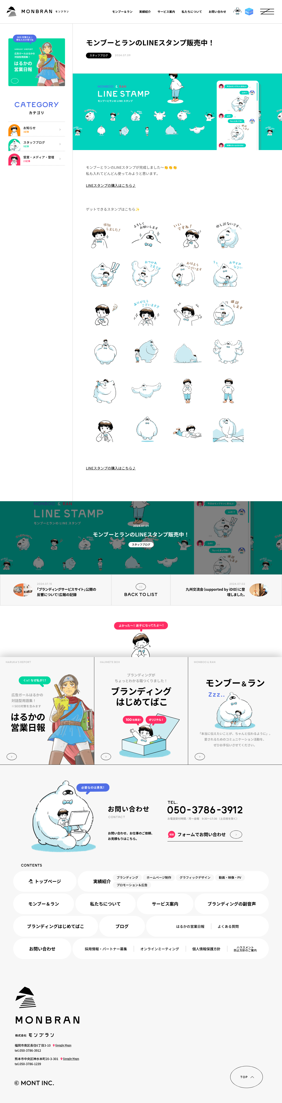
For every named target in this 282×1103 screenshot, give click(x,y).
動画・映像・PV (230, 877)
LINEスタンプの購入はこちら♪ (111, 185)
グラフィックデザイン (195, 877)
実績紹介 (145, 11)
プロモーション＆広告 (132, 885)
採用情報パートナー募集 (106, 949)
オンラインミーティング (159, 949)
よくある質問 (228, 926)
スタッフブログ (98, 55)
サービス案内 (166, 11)
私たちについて (192, 11)
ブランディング (127, 877)
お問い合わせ (217, 11)
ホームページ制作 (159, 877)
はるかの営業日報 (190, 926)
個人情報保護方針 (206, 949)
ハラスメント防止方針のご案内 (245, 949)
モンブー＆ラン (122, 11)
